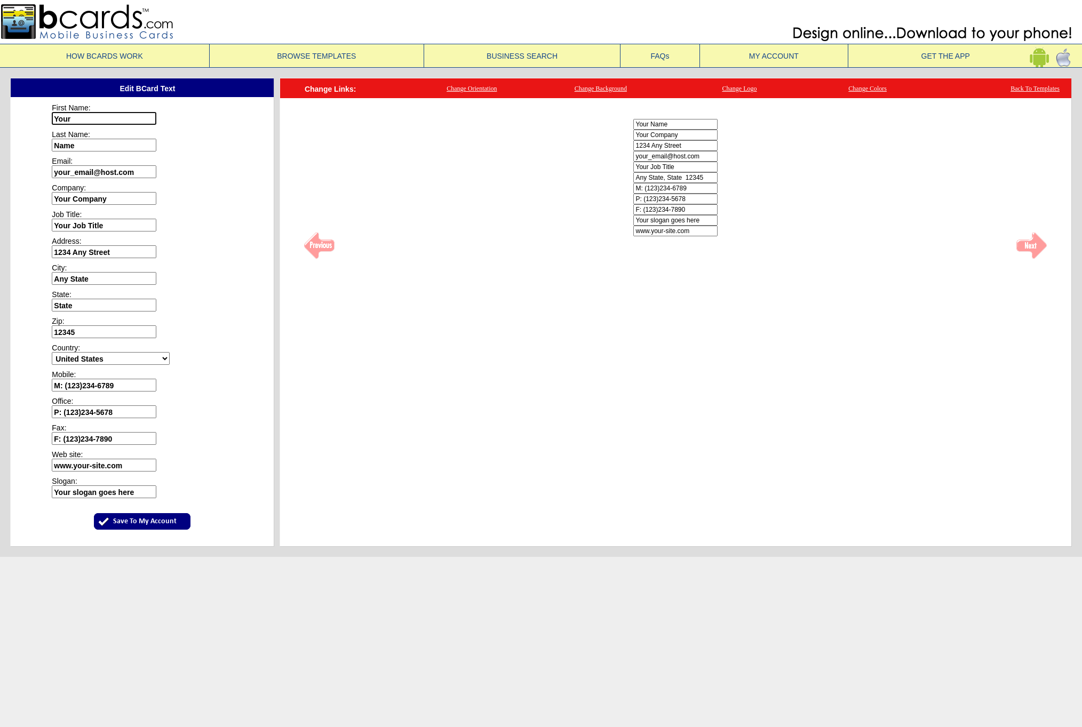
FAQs (659, 56)
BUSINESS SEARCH (522, 56)
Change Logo (739, 88)
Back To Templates (1035, 88)
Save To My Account (145, 521)
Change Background (601, 88)
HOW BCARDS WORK (104, 56)
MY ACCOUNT (774, 56)
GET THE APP (965, 56)
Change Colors (867, 88)
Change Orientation (472, 88)
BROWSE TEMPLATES (316, 56)
